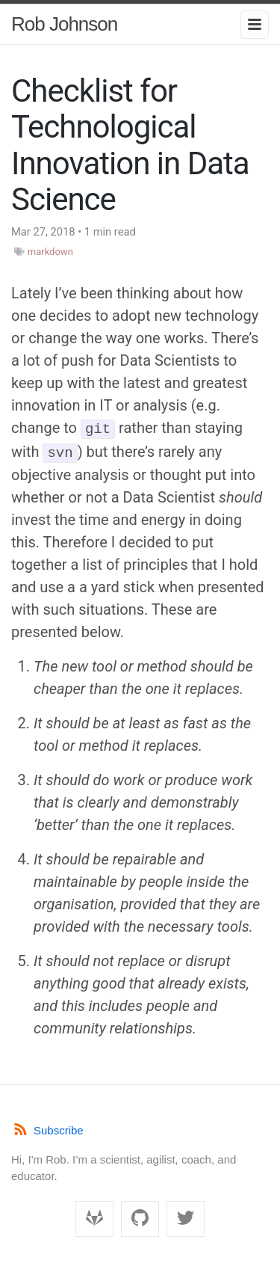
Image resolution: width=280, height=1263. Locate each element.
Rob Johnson (64, 24)
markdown (50, 251)
